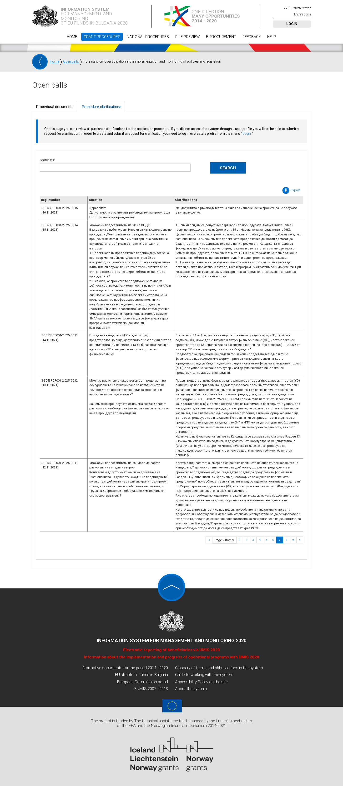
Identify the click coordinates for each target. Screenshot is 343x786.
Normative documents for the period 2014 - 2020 (125, 667)
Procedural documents (55, 106)
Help (271, 37)
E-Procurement (221, 37)
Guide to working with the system (204, 674)
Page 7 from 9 (224, 540)
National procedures (148, 37)
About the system (191, 688)
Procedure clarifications (101, 106)
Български (302, 14)
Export (295, 190)
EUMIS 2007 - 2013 (151, 688)
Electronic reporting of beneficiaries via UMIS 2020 (171, 649)
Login (291, 24)
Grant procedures (102, 37)
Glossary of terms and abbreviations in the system (219, 667)
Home (72, 37)
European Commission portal (142, 681)
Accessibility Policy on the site (201, 681)
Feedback (251, 37)
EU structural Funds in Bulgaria (141, 674)
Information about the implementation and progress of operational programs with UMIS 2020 (171, 657)
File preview (187, 37)
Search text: (47, 160)
